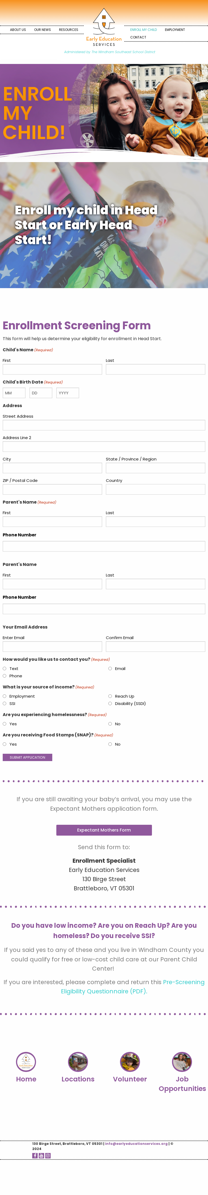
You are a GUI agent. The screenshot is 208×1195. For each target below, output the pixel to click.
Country (114, 480)
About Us (18, 29)
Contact (138, 37)
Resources (68, 29)
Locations (78, 1079)
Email (120, 668)
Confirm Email (120, 637)
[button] (104, 830)
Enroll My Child (143, 29)
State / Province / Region (131, 459)
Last (110, 360)
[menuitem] (18, 30)
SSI (12, 703)
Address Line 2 (17, 437)
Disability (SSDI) (130, 703)
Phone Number (19, 535)
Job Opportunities (182, 1083)
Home (26, 1079)
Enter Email (13, 637)
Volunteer (130, 1079)
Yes (13, 724)
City (7, 459)
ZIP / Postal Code (20, 480)
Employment (175, 29)
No (118, 724)
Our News (42, 29)
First (7, 360)
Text (13, 668)
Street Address (18, 416)
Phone (15, 676)
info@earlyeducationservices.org (136, 1143)
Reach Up (124, 696)
